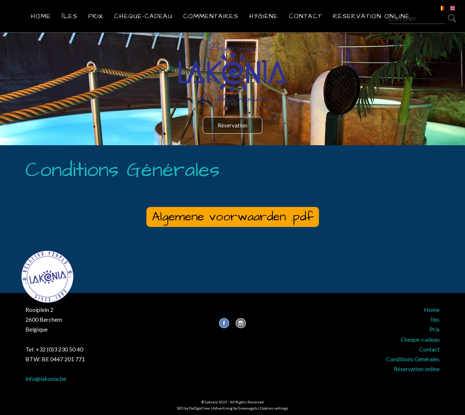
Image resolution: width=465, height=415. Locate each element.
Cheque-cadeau (143, 16)
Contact (305, 16)
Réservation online (371, 16)
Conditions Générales (413, 358)
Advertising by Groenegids (235, 408)
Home (41, 16)
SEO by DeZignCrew (193, 408)
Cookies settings (274, 408)
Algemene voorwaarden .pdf (233, 216)
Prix (95, 16)
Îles (69, 16)
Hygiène (263, 16)
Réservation (232, 125)
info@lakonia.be (45, 378)
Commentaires (210, 16)
